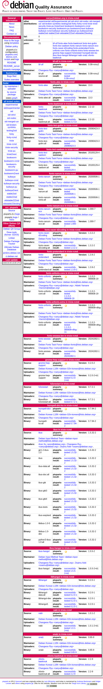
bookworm (12, 157)
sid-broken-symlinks (11, 126)
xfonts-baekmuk (42, 660)
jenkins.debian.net (11, 253)
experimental (12, 105)
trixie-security (11, 147)
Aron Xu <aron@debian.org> (52, 444)
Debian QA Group (11, 229)
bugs (17, 214)
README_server (12, 66)
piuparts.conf (11, 54)
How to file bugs (11, 40)
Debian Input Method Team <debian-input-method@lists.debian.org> (58, 439)
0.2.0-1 (74, 595)
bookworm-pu (11, 170)
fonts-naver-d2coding (63, 48)
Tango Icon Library (79, 683)
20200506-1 (69, 194)
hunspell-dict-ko (89, 53)
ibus (55, 55)
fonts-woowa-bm (91, 50)
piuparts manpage (11, 69)
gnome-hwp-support (62, 53)
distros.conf (11, 57)
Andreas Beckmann (84, 681)
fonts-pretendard (81, 48)
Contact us (12, 34)
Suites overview (11, 79)
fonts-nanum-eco (90, 46)
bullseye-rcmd (11, 180)
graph (14, 98)
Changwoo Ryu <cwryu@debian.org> (56, 70)
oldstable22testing (11, 204)
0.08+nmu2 (69, 78)
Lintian (12, 238)
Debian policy (11, 46)
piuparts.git (29, 683)
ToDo (11, 220)
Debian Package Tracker (11, 242)
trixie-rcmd (14, 83)
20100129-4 (69, 170)
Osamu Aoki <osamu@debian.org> (76, 446)
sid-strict (12, 115)
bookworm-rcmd (11, 161)
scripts (7, 59)
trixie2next (12, 154)
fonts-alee (63, 43)
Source (11, 210)
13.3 (73, 100)
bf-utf (55, 43)
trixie (11, 141)
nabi (80, 55)
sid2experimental (12, 108)
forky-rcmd (12, 137)
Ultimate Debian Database (11, 248)
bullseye (12, 177)
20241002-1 (69, 356)
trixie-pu (11, 151)
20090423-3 (69, 146)
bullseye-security (12, 183)
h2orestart (77, 53)
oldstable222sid (11, 200)
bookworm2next (11, 173)
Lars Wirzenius (50, 681)
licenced (19, 681)
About (11, 24)
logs (17, 59)
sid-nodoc (11, 118)
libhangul (73, 55)
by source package (11, 93)
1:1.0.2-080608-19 (69, 297)
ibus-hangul (62, 55)
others (17, 683)
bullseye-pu (11, 187)
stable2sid (11, 194)
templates (14, 43)
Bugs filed (11, 76)
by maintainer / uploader (12, 87)
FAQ (12, 30)
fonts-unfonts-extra (74, 50)
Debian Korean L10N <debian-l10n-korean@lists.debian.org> (67, 369)
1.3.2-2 (74, 248)
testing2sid (12, 130)
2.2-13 (74, 122)
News (11, 27)
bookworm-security (11, 165)
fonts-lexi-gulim (90, 43)
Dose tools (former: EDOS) (11, 233)
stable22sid (11, 197)
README (11, 62)
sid (11, 111)
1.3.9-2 (74, 269)
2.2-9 (73, 674)
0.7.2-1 (74, 402)
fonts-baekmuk (75, 43)
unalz (85, 55)
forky (11, 134)
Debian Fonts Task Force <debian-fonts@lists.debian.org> (65, 91)
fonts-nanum (76, 46)
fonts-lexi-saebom (61, 46)
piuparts (5, 681)
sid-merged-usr (11, 121)
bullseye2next (11, 190)
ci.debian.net (12, 256)
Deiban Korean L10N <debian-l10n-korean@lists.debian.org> (67, 393)
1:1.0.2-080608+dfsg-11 (70, 329)
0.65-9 (74, 652)
